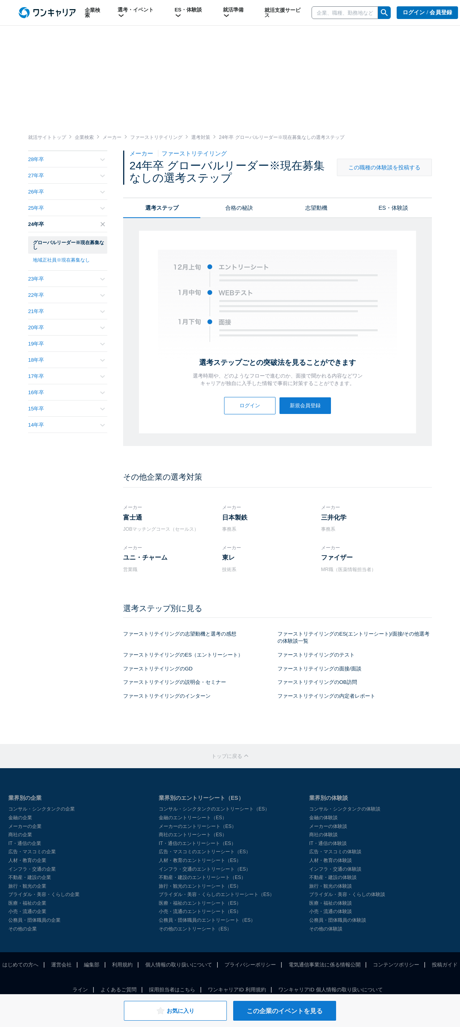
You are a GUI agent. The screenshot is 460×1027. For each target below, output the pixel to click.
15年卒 (66, 409)
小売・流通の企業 (27, 911)
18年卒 (66, 360)
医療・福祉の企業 (27, 903)
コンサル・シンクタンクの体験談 (344, 809)
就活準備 (233, 13)
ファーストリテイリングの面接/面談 (319, 669)
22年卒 (66, 295)
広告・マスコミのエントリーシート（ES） (205, 851)
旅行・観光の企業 (27, 886)
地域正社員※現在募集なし (61, 260)
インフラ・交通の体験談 (335, 869)
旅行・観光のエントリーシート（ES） (200, 886)
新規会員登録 (305, 405)
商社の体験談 (323, 834)
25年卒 (66, 208)
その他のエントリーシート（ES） (195, 929)
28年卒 (66, 159)
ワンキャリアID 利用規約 (237, 990)
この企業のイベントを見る (285, 1011)
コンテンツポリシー (396, 965)
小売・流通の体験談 (330, 911)
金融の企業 (20, 817)
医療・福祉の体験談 (330, 903)
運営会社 (61, 965)
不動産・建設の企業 (29, 877)
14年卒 (66, 425)
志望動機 (316, 208)
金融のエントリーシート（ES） (193, 817)
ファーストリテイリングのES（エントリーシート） (183, 655)
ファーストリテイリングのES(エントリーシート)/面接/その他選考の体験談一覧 (354, 637)
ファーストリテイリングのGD (158, 669)
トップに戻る (230, 756)
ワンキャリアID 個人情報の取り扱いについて (330, 990)
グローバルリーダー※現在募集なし (68, 245)
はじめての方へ (20, 965)
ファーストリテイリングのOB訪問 (317, 682)
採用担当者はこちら (172, 990)
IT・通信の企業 (24, 843)
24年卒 (66, 224)
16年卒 (66, 392)
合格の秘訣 (239, 208)
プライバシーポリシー (250, 965)
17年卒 (66, 376)
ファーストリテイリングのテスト (316, 655)
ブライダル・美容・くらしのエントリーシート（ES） (216, 894)
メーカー (142, 153)
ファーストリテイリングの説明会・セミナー (174, 682)
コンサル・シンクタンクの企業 (41, 809)
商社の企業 (20, 834)
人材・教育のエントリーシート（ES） (200, 860)
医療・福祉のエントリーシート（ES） (200, 903)
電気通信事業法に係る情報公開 (325, 965)
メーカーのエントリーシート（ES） (197, 826)
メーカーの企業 (25, 826)
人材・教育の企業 (27, 860)
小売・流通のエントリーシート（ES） (200, 911)
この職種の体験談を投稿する (384, 167)
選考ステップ (162, 208)
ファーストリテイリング (194, 153)
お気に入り (175, 1010)
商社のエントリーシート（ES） (193, 834)
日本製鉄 (234, 517)
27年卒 (66, 175)
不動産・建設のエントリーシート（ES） (202, 877)
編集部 (91, 965)
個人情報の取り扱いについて (178, 965)
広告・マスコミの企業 (32, 851)
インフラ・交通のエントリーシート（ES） (205, 869)
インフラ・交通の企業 (32, 869)
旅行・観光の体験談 (330, 886)
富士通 (132, 517)
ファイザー (337, 557)
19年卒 (66, 344)
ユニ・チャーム (145, 557)
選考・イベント (136, 13)
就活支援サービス (282, 12)
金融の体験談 (323, 817)
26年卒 (66, 192)
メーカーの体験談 (328, 826)
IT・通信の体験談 (328, 843)
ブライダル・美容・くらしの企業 (44, 894)
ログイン (250, 405)
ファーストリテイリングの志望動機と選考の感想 (179, 634)
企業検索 (92, 12)
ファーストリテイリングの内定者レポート (326, 696)
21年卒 (66, 311)
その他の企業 (22, 929)
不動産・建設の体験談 (333, 877)
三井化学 (333, 517)
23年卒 (66, 279)
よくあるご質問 (119, 990)
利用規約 (122, 965)
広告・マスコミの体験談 (335, 851)
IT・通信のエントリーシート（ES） (197, 843)
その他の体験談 (325, 929)
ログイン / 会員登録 (427, 12)
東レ (228, 557)
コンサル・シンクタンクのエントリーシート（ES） (214, 809)
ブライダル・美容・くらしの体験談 (347, 894)
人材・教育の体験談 (330, 860)
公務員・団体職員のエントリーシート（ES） (207, 920)
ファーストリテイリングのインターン (167, 696)
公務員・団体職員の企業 (34, 920)
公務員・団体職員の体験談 (337, 920)
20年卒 (66, 327)
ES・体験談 (188, 13)
